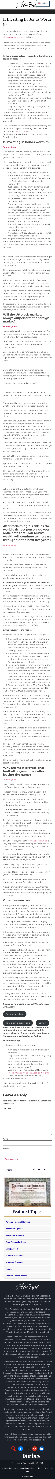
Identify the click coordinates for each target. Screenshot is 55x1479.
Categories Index (27, 1476)
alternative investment (14, 37)
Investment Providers (15, 1235)
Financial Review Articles (16, 1276)
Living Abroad (12, 1249)
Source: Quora (9, 545)
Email (6, 1149)
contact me (19, 131)
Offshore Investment (15, 1255)
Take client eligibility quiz (18, 1023)
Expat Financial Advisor (16, 1242)
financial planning (38, 841)
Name (6, 1139)
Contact (42, 1023)
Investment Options (14, 1229)
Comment (8, 1108)
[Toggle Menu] (52, 12)
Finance (9, 1269)
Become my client (15, 1014)
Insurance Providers (14, 1262)
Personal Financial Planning (18, 1222)
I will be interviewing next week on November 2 (29, 1073)
